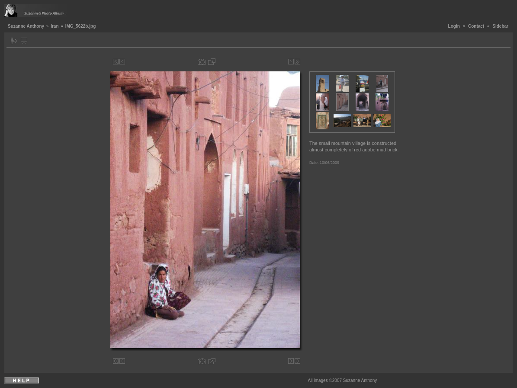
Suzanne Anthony (26, 26)
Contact (476, 26)
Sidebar (500, 26)
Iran (54, 26)
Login (454, 26)
